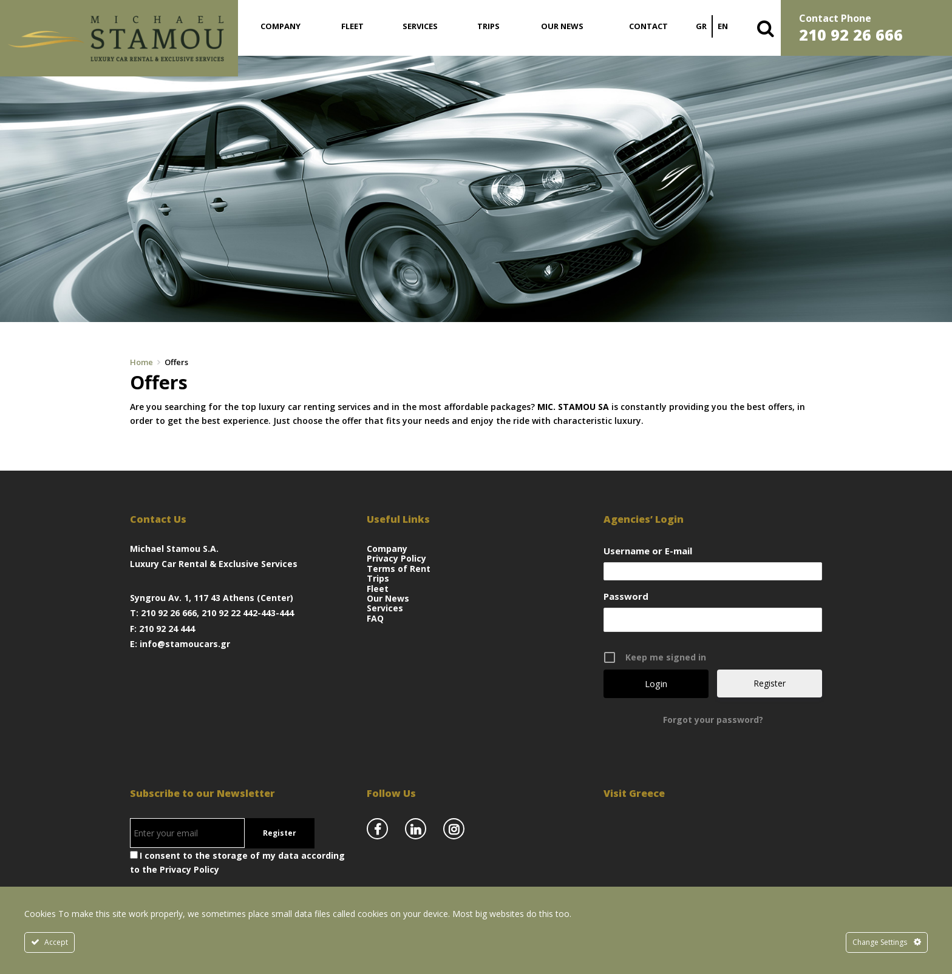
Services (420, 26)
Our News (562, 26)
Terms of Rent (398, 568)
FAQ (375, 618)
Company (280, 26)
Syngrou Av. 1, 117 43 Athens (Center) (211, 597)
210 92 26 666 (169, 613)
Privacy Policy (396, 558)
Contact (648, 26)
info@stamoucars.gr (185, 644)
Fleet (352, 26)
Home (141, 362)
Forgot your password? (713, 719)
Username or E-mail (648, 551)
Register (769, 683)
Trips (488, 26)
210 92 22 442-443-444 (248, 613)
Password (626, 596)
